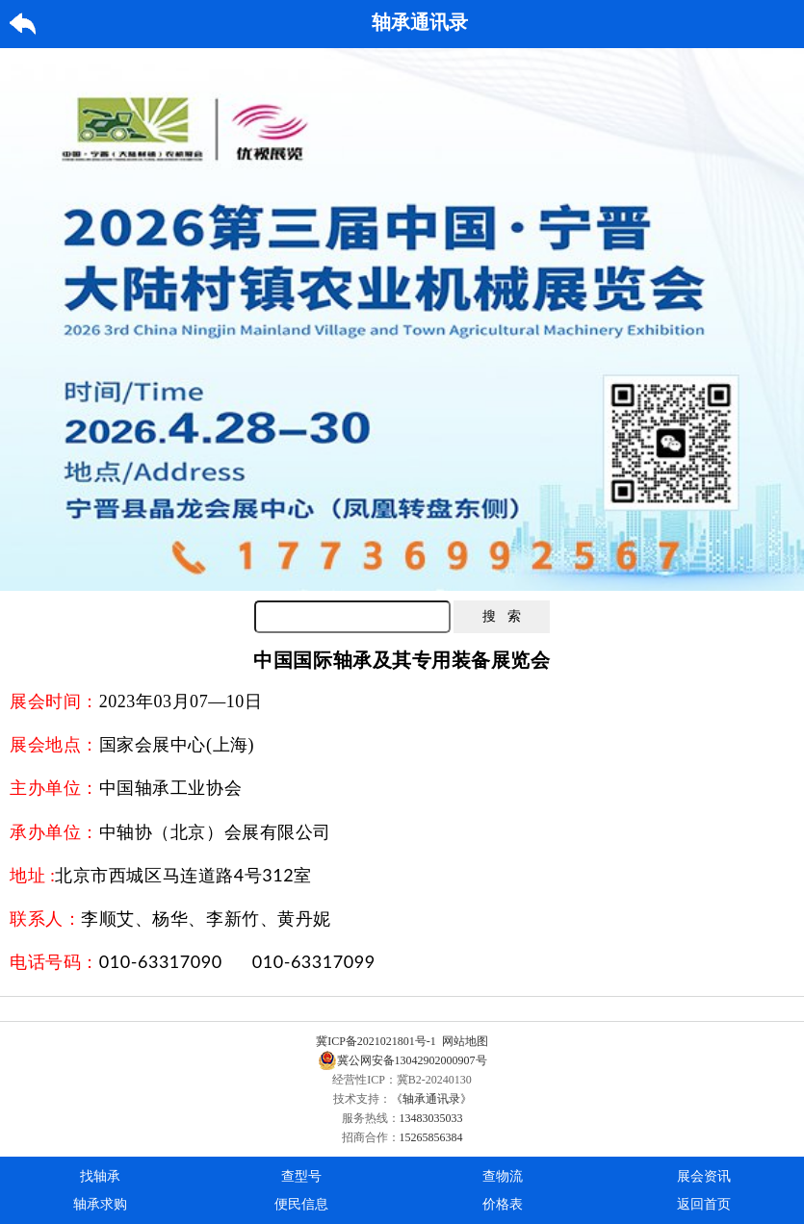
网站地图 (465, 1041)
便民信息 (301, 1204)
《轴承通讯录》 (431, 1099)
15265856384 (431, 1137)
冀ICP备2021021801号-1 (376, 1041)
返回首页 (704, 1204)
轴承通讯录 (420, 22)
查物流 (502, 1176)
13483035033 (431, 1118)
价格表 (502, 1204)
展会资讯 (704, 1176)
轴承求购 (100, 1204)
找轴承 (100, 1176)
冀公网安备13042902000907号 (402, 1060)
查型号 (301, 1176)
